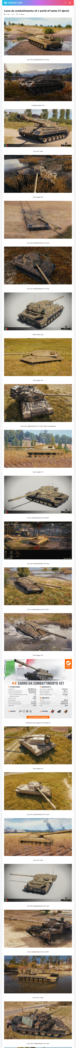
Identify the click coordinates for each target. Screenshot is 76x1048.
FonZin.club (15, 2)
